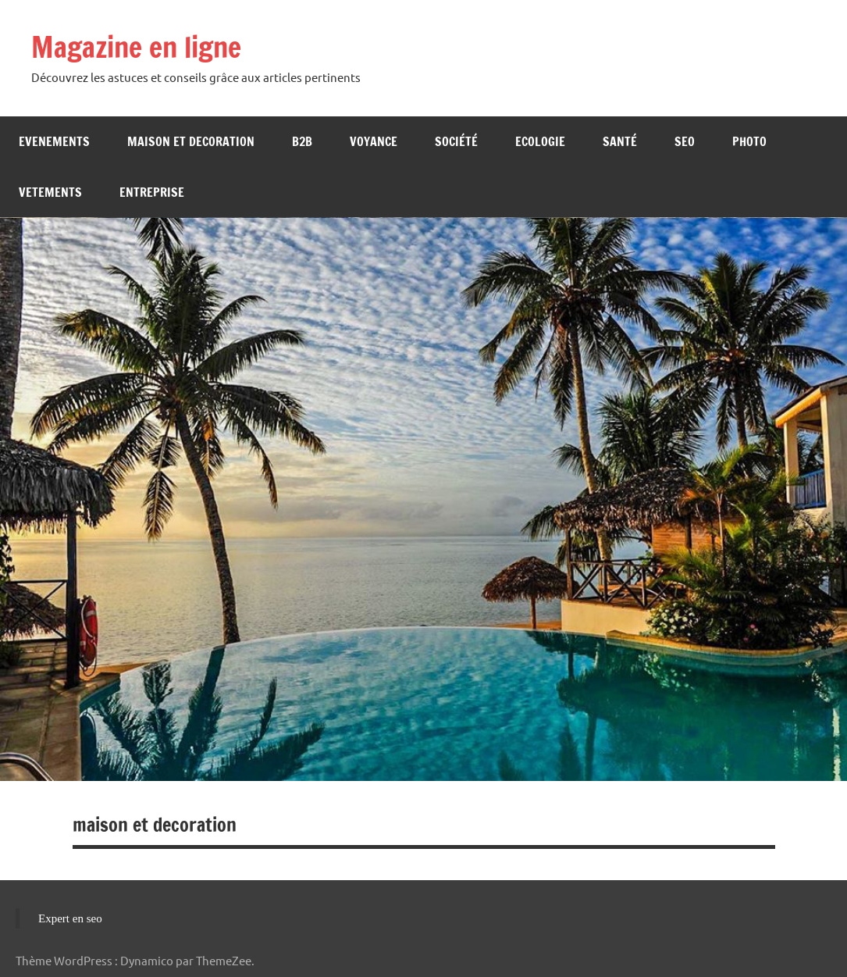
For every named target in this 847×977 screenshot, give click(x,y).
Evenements (54, 141)
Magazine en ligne (136, 47)
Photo (749, 141)
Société (456, 141)
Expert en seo (70, 918)
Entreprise (151, 192)
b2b (302, 141)
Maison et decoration (190, 141)
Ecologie (540, 141)
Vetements (50, 192)
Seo (684, 141)
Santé (620, 141)
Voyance (373, 141)
